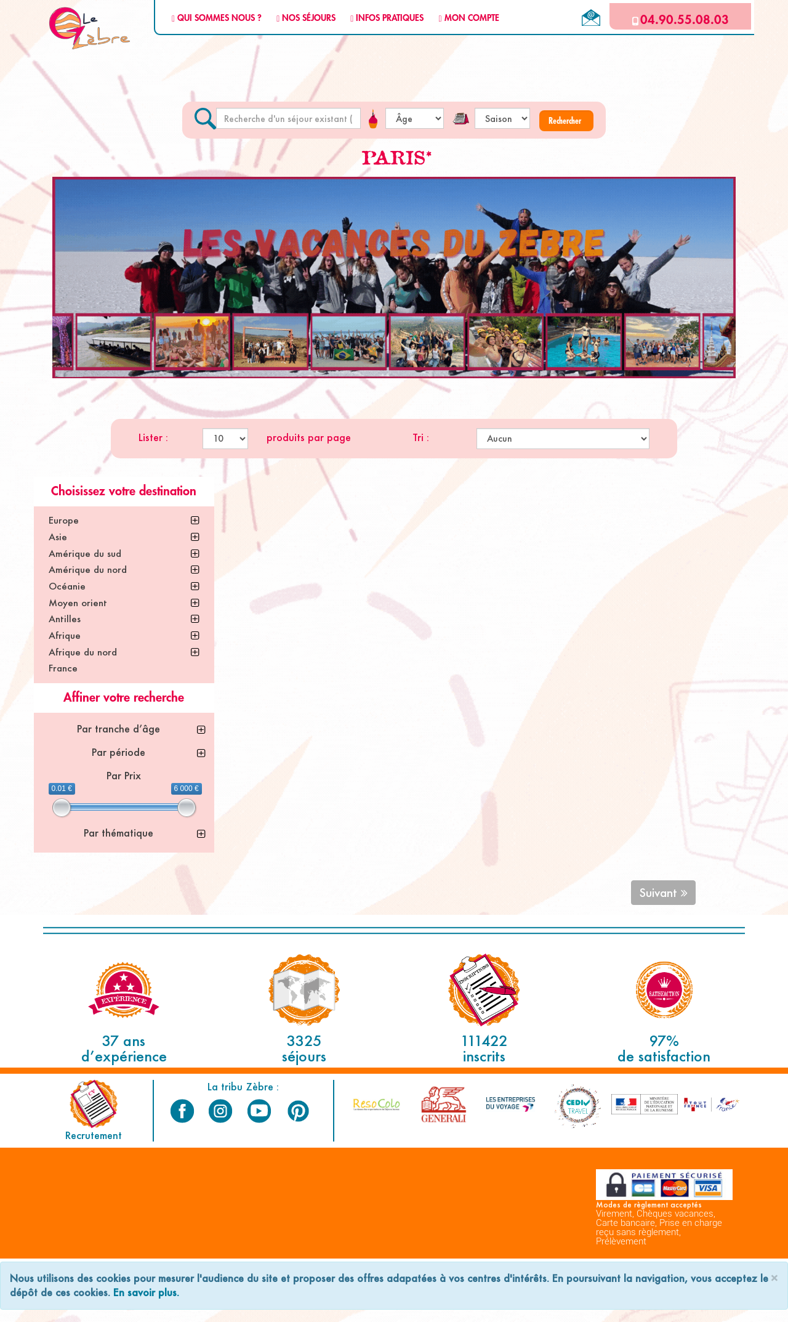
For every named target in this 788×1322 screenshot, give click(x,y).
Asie (58, 537)
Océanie (67, 586)
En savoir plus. (146, 1292)
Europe (64, 520)
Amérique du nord (88, 569)
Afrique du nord (83, 652)
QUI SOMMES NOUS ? (217, 18)
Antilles (65, 619)
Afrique (65, 635)
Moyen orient (78, 603)
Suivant (663, 892)
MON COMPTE (468, 18)
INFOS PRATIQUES (387, 18)
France (63, 668)
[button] (566, 120)
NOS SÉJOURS (306, 18)
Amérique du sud (85, 553)
